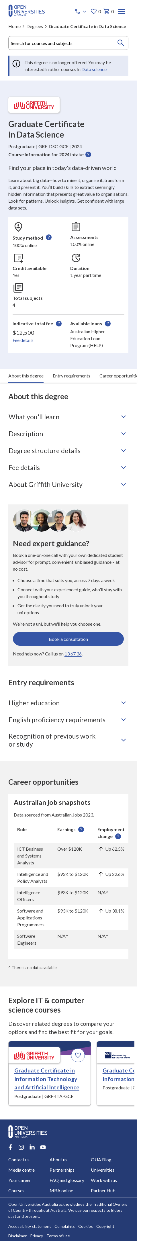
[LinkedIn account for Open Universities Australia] (32, 1147)
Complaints (64, 1226)
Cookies (85, 1226)
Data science (94, 69)
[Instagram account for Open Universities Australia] (21, 1147)
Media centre (21, 1170)
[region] (68, 886)
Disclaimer (17, 1235)
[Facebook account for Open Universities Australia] (10, 1147)
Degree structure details (68, 450)
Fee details (23, 340)
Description (68, 433)
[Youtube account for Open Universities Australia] (43, 1147)
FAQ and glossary (67, 1180)
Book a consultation (68, 639)
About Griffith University (68, 484)
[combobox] (68, 43)
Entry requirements (71, 375)
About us (58, 1159)
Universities (102, 1170)
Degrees (34, 26)
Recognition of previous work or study (68, 740)
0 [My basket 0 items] (108, 11)
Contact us (19, 1159)
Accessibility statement (29, 1226)
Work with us (104, 1180)
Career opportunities (119, 375)
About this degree (26, 375)
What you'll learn (68, 416)
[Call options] (81, 11)
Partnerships (62, 1170)
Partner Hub (103, 1190)
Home (14, 26)
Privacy (36, 1235)
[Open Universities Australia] (26, 14)
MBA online (61, 1190)
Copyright (105, 1226)
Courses (16, 1190)
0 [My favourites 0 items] (95, 11)
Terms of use (58, 1235)
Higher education (68, 702)
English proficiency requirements (68, 719)
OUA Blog (101, 1159)
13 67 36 (73, 654)
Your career (19, 1180)
